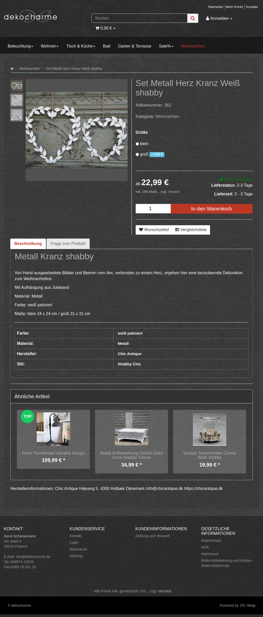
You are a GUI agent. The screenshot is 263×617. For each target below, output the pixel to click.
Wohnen (50, 46)
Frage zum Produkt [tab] (68, 243)
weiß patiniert (130, 333)
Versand (174, 192)
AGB (205, 547)
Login (74, 542)
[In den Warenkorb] (211, 209)
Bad (106, 46)
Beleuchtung (20, 46)
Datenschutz (211, 540)
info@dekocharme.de (33, 557)
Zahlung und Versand (152, 536)
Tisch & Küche (80, 46)
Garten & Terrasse (134, 46)
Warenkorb (78, 549)
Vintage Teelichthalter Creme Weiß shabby (209, 455)
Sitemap (76, 556)
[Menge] (153, 208)
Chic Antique (130, 354)
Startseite (215, 7)
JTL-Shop (247, 605)
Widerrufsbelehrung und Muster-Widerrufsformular (227, 563)
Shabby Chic (129, 364)
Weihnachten (193, 46)
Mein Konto (234, 7)
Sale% (166, 46)
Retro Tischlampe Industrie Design (53, 453)
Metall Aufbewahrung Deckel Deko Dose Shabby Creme (131, 455)
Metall (123, 343)
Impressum (210, 554)
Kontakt (252, 7)
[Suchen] (139, 18)
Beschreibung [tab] (28, 243)
